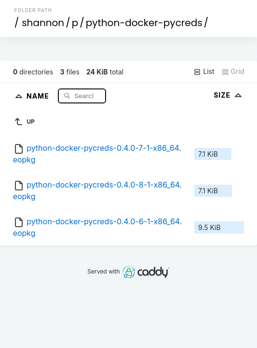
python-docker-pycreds (144, 22)
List (203, 71)
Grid (232, 71)
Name (39, 95)
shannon (43, 22)
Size (229, 95)
